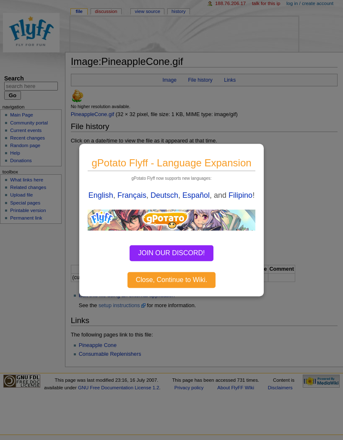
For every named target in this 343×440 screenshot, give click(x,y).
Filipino (240, 195)
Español (196, 195)
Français (131, 195)
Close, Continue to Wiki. (172, 279)
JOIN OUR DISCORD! (171, 252)
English (100, 195)
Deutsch (164, 195)
